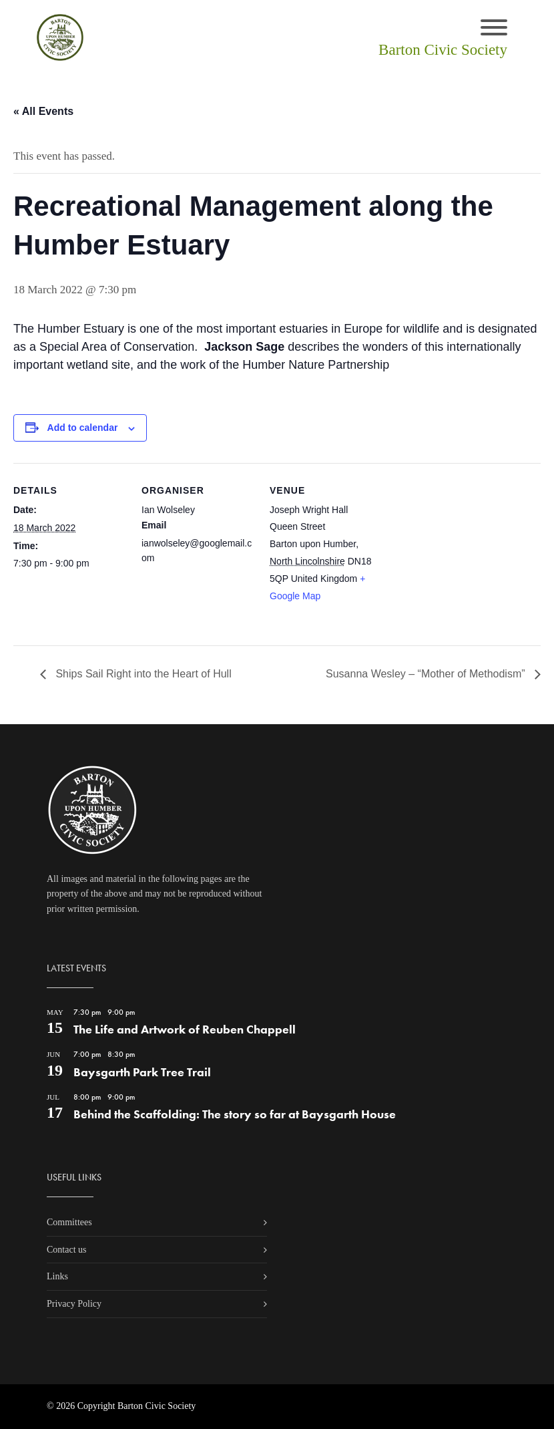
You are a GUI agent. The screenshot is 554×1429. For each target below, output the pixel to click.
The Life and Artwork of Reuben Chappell (184, 1029)
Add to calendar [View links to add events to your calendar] (82, 427)
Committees (69, 1222)
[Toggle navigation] (494, 28)
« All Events (43, 111)
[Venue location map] (468, 554)
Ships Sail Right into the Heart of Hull (142, 673)
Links (57, 1276)
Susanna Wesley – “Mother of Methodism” (427, 673)
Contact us (67, 1250)
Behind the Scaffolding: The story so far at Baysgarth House (234, 1114)
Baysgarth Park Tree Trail (142, 1072)
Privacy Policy (74, 1304)
